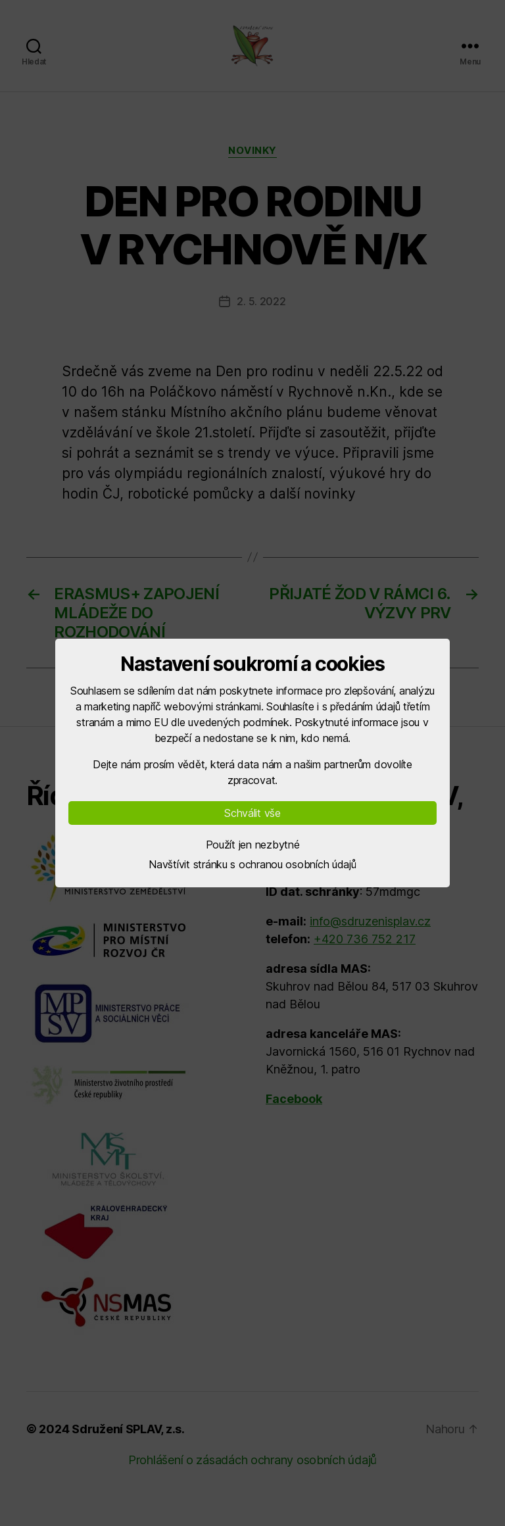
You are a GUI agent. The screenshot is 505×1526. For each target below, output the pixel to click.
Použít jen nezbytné (253, 844)
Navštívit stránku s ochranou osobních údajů (252, 864)
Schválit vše (252, 813)
